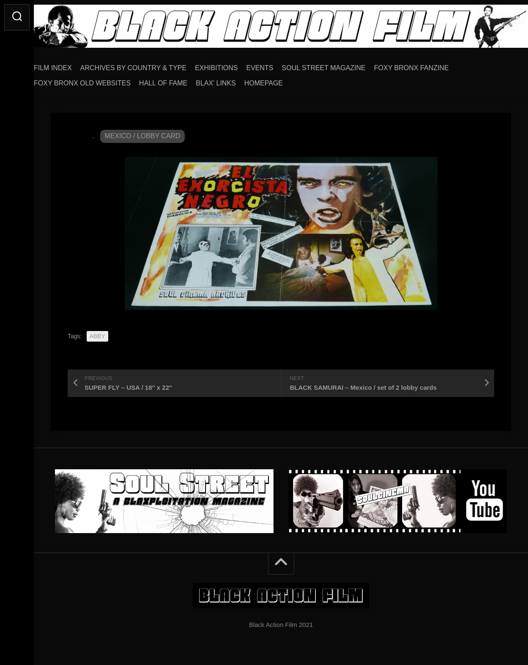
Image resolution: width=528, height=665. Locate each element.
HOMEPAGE (280, 80)
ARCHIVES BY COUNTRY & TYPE (150, 64)
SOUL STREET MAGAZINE (341, 64)
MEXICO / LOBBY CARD (142, 133)
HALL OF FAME (180, 80)
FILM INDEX (70, 64)
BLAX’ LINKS (233, 80)
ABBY (97, 333)
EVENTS (276, 64)
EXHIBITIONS (233, 64)
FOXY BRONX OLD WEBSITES (99, 80)
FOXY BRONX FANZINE (428, 64)
